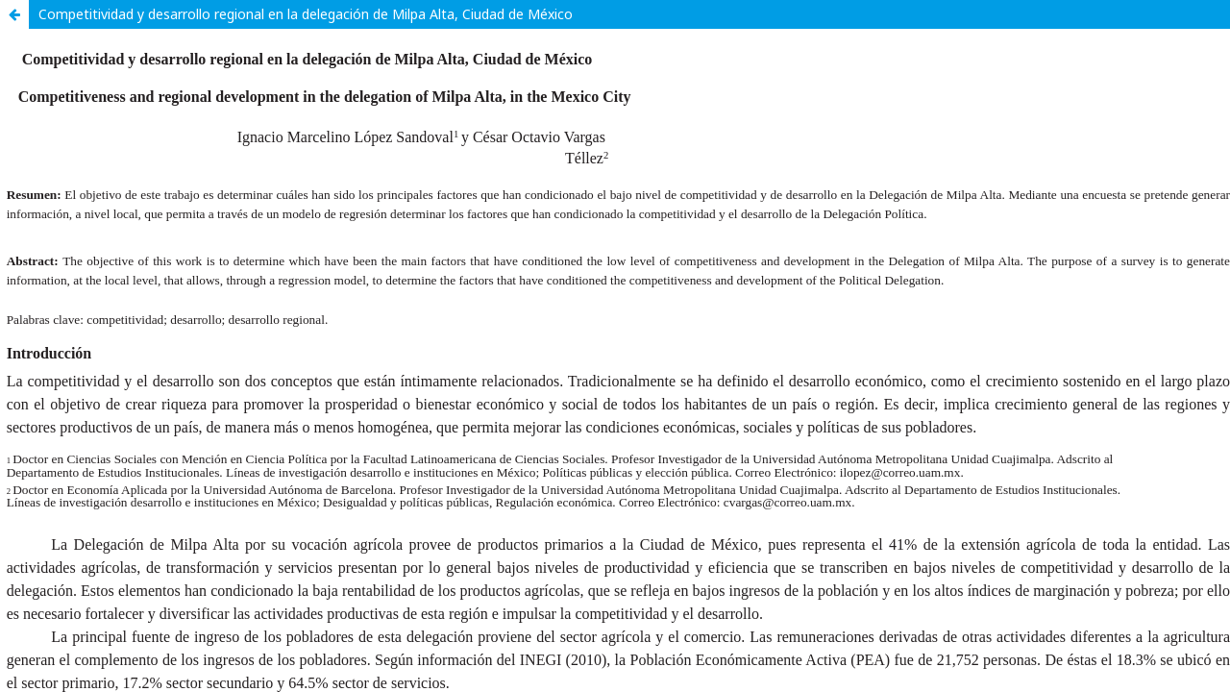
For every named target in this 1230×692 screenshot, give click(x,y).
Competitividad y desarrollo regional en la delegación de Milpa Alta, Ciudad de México (305, 14)
